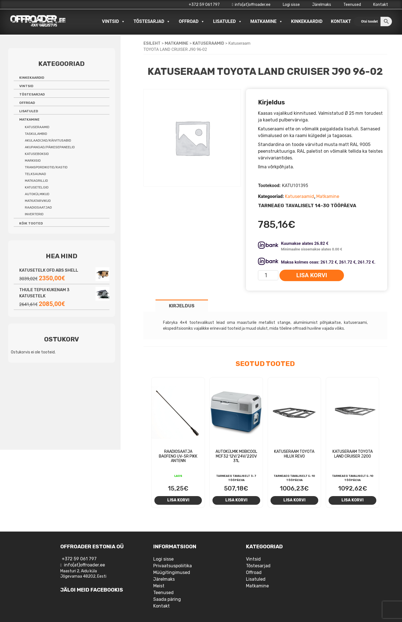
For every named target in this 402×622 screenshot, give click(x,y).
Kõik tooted (31, 223)
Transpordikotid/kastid (46, 167)
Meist (158, 585)
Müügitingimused (171, 572)
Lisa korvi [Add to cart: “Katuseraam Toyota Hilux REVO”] (294, 500)
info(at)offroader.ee (251, 4)
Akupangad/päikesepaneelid (50, 147)
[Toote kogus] (268, 275)
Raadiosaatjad (38, 207)
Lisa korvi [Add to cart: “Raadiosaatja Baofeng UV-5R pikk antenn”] (178, 500)
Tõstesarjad (151, 21)
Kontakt (380, 4)
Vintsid (113, 21)
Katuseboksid (37, 154)
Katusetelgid (37, 187)
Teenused (352, 4)
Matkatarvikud (38, 201)
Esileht (152, 43)
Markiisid (33, 160)
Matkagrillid (36, 181)
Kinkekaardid (307, 21)
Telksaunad (35, 174)
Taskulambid (36, 134)
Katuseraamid (208, 43)
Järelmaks (321, 4)
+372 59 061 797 (204, 4)
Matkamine (266, 21)
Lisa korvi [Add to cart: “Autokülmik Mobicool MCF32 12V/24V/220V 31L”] (236, 500)
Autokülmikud (37, 194)
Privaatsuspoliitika (172, 565)
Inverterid (34, 214)
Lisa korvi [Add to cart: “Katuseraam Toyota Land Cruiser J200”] (352, 500)
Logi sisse (291, 4)
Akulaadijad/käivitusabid (48, 140)
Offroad (192, 21)
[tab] (181, 306)
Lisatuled (227, 21)
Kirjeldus (182, 305)
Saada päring (167, 599)
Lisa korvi (311, 275)
